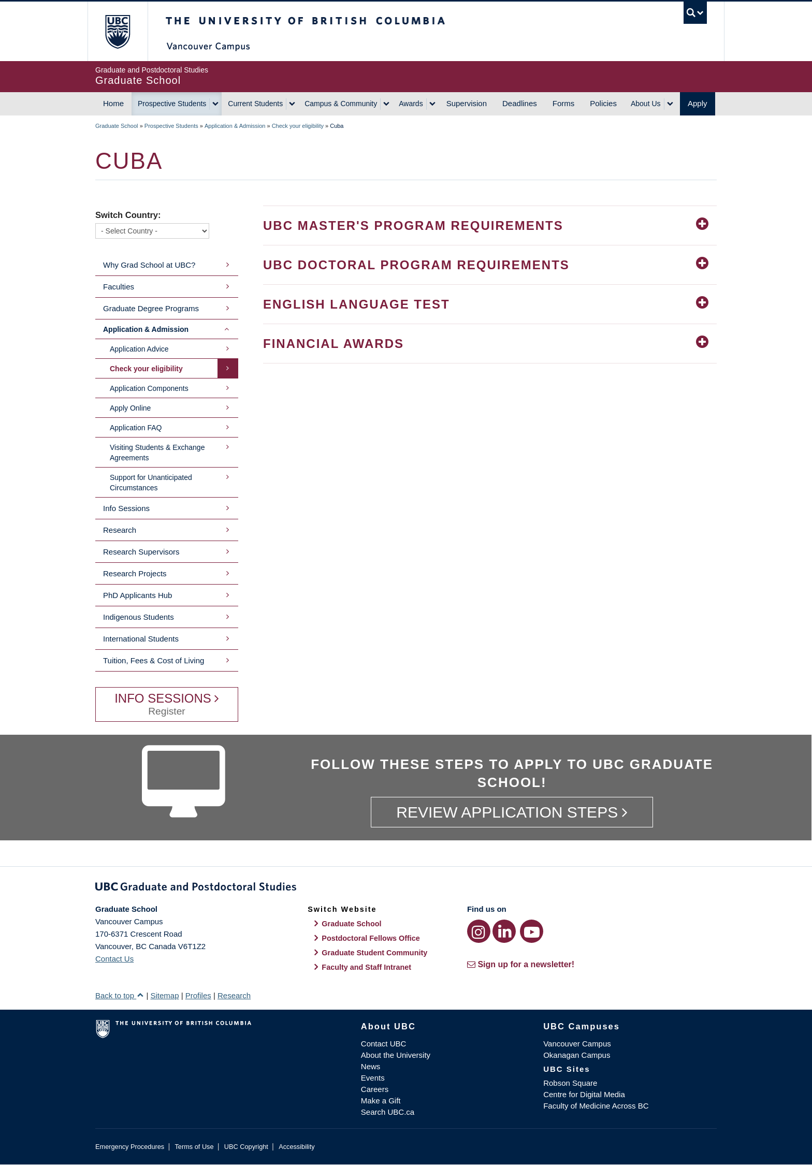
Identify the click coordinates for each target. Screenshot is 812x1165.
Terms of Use (194, 1147)
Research (119, 530)
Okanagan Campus (576, 1055)
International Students (141, 638)
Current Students (255, 103)
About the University (395, 1055)
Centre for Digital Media (584, 1094)
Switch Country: (128, 215)
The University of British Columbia (117, 31)
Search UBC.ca (387, 1112)
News (371, 1066)
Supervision (466, 103)
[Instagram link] (478, 931)
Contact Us (114, 958)
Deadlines (519, 103)
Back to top (119, 995)
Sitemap (164, 995)
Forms (564, 103)
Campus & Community (340, 103)
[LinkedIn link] (504, 931)
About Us (646, 103)
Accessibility (296, 1147)
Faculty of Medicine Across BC (595, 1105)
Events (373, 1077)
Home (113, 103)
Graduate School (116, 126)
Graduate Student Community (374, 953)
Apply (697, 103)
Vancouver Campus (577, 1043)
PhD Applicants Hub (137, 595)
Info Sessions (126, 508)
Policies (603, 103)
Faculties (118, 286)
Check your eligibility (298, 126)
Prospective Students (172, 103)
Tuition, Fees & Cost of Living (153, 660)
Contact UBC (384, 1043)
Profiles (198, 995)
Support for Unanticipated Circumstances (151, 482)
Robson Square (570, 1083)
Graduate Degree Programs (151, 308)
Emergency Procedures (129, 1147)
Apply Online (130, 408)
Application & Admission (235, 126)
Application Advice (139, 349)
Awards (411, 103)
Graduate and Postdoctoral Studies (406, 888)
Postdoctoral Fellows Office (371, 938)
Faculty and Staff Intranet (366, 967)
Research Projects (135, 573)
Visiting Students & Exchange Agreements (157, 452)
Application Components (149, 388)
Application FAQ (136, 428)
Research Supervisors (141, 551)
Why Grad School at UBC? (149, 264)
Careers (374, 1089)
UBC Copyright (246, 1147)
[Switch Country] (152, 231)
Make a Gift (381, 1100)
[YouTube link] (531, 931)
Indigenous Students (138, 617)
